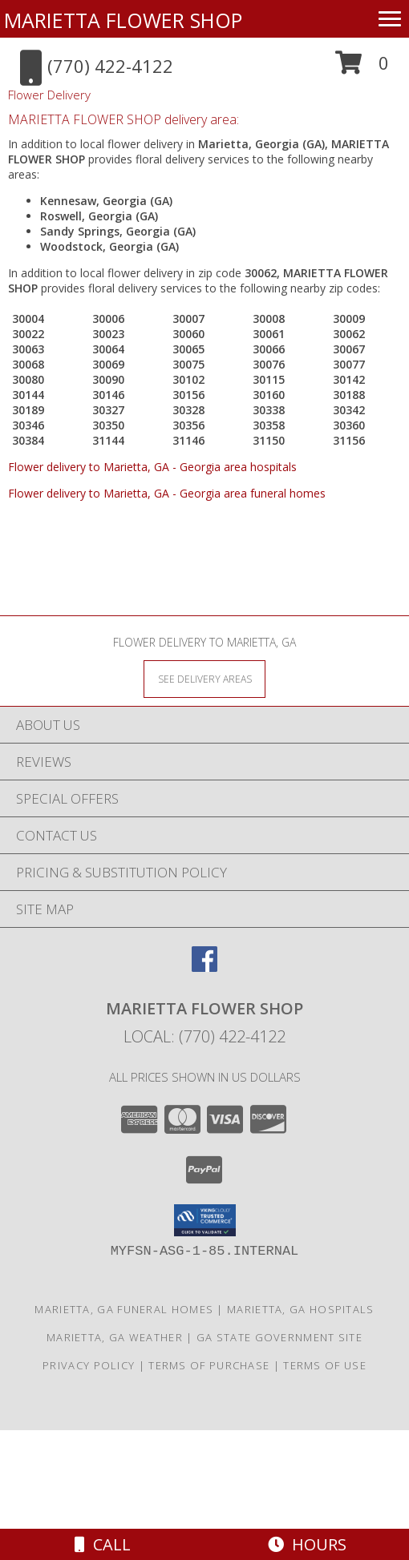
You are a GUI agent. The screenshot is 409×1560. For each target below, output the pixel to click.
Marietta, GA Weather (115, 1337)
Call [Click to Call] (103, 1544)
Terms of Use (324, 1365)
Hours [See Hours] (307, 1544)
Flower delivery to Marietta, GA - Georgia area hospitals (152, 466)
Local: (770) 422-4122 (204, 1036)
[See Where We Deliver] (204, 678)
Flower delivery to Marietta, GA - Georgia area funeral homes (167, 493)
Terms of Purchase (208, 1365)
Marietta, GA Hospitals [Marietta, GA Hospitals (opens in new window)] (301, 1309)
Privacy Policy (89, 1365)
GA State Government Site (279, 1337)
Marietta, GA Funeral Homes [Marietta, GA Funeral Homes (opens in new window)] (123, 1309)
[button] (362, 68)
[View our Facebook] (204, 966)
